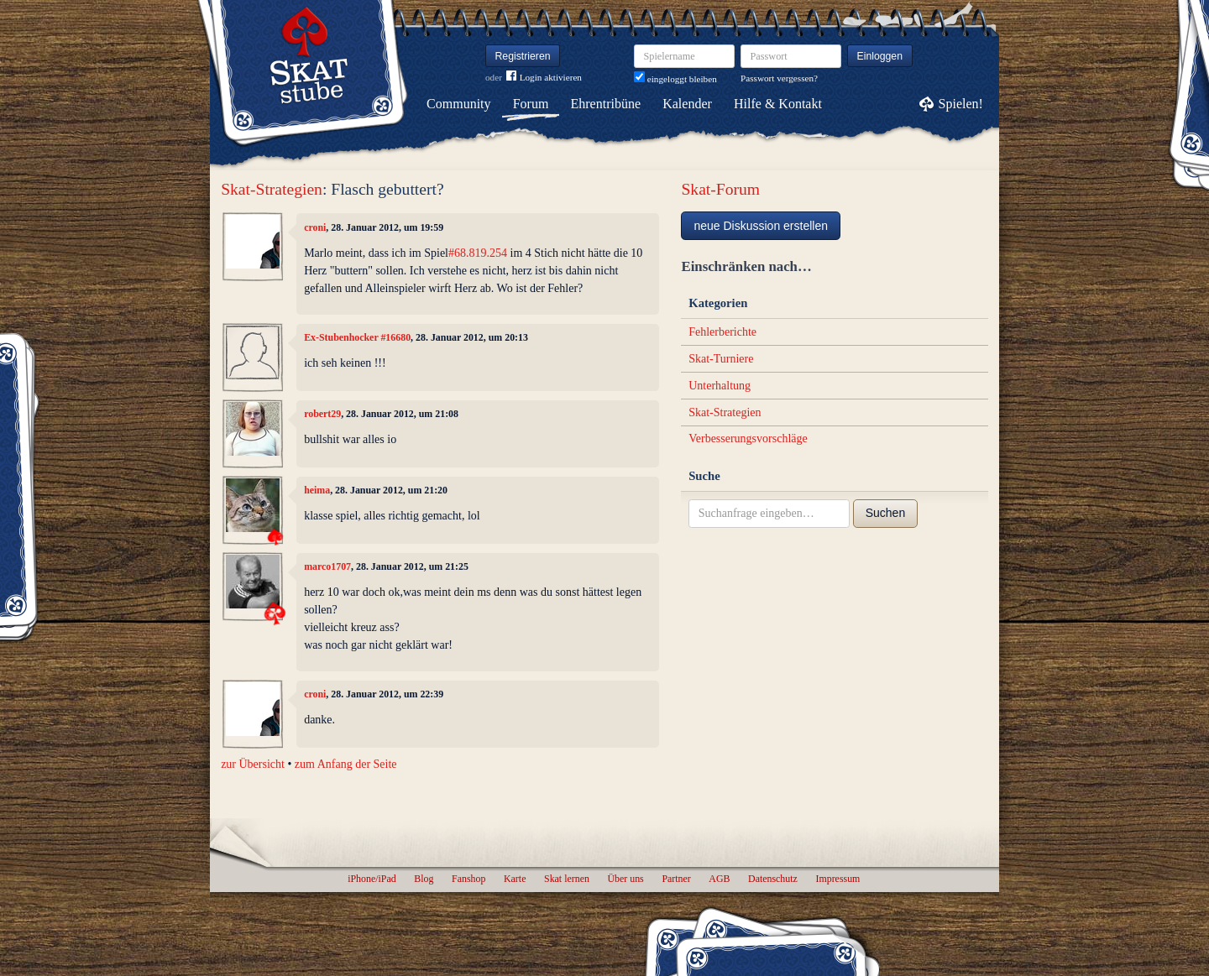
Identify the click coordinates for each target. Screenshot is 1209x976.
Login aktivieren (544, 77)
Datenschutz (773, 879)
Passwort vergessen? (779, 78)
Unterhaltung (719, 385)
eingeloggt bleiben (675, 79)
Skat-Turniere (720, 358)
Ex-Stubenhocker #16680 (357, 337)
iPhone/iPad (371, 879)
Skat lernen (566, 879)
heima (317, 490)
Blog (423, 879)
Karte (515, 879)
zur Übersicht (253, 764)
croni (315, 227)
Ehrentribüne (606, 104)
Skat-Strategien (271, 189)
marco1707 (327, 566)
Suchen (885, 512)
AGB (719, 879)
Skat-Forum (720, 189)
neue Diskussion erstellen (760, 225)
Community (458, 104)
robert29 (322, 414)
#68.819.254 (477, 253)
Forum (531, 104)
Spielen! (961, 104)
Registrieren (523, 56)
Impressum (837, 879)
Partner (676, 879)
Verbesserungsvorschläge (748, 438)
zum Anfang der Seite (346, 764)
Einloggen (880, 56)
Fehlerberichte (722, 332)
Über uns (625, 879)
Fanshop (468, 879)
